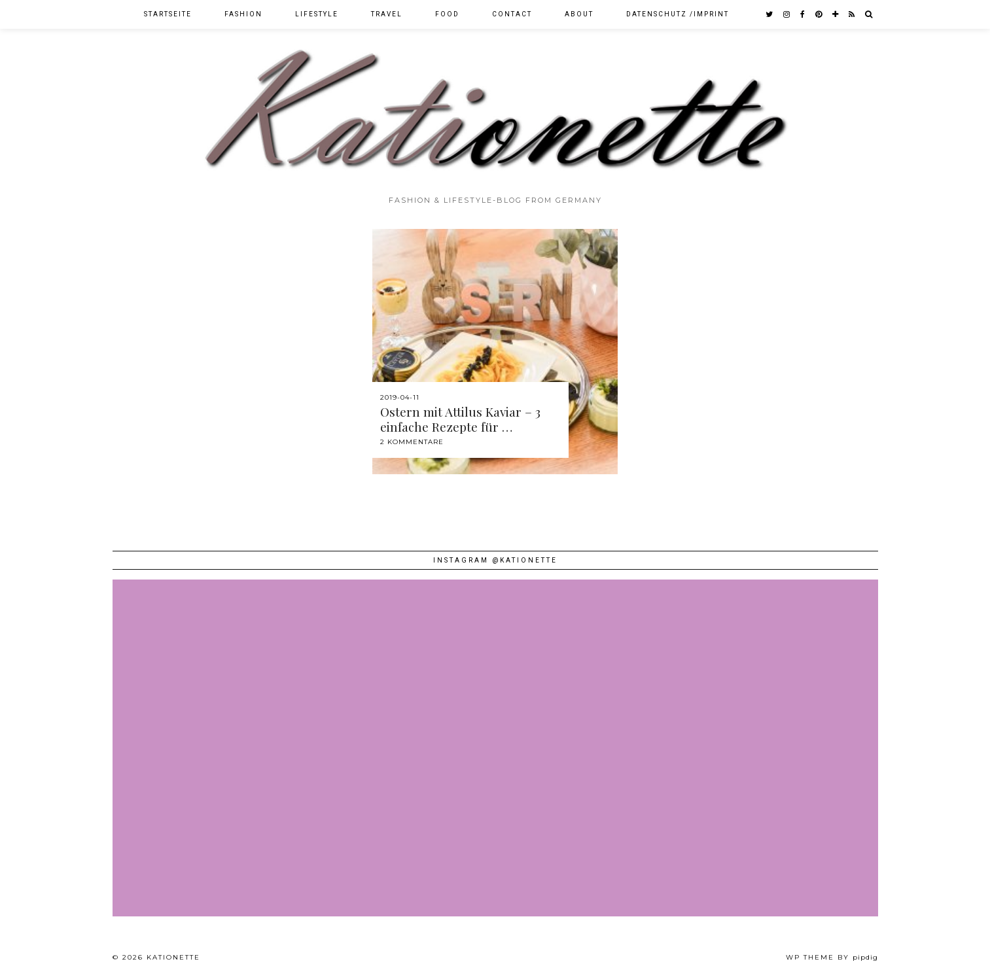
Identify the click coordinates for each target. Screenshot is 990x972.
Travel (386, 14)
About (579, 14)
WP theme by (832, 957)
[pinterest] (819, 14)
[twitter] (770, 14)
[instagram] (787, 14)
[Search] (869, 14)
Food (447, 14)
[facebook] (803, 14)
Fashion (243, 14)
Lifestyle (316, 14)
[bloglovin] (836, 14)
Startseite (168, 14)
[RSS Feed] (852, 14)
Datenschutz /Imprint (677, 14)
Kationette (173, 957)
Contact (512, 14)
